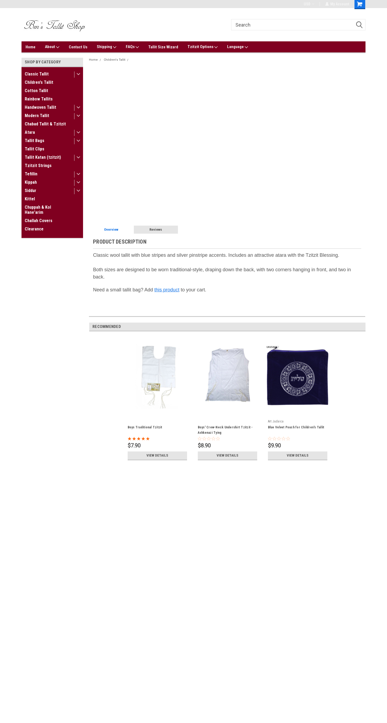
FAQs (132, 47)
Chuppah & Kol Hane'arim (38, 210)
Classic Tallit (37, 74)
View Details (157, 455)
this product (166, 289)
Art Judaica (276, 421)
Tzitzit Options (203, 47)
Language (237, 47)
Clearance (34, 229)
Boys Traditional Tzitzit (145, 427)
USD (308, 4)
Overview (111, 229)
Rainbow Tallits (39, 99)
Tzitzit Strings (38, 165)
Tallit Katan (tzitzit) (43, 157)
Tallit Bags (34, 140)
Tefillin (31, 173)
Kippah (31, 182)
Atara (30, 132)
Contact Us (78, 47)
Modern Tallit (37, 115)
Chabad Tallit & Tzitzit (45, 123)
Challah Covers (38, 220)
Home (30, 47)
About (52, 47)
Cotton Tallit (36, 90)
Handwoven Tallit (40, 107)
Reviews (155, 229)
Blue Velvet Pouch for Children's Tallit (296, 427)
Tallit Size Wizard (163, 47)
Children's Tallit (39, 82)
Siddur (30, 190)
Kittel (30, 198)
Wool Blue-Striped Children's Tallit (155, 60)
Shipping (106, 47)
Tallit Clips (34, 148)
